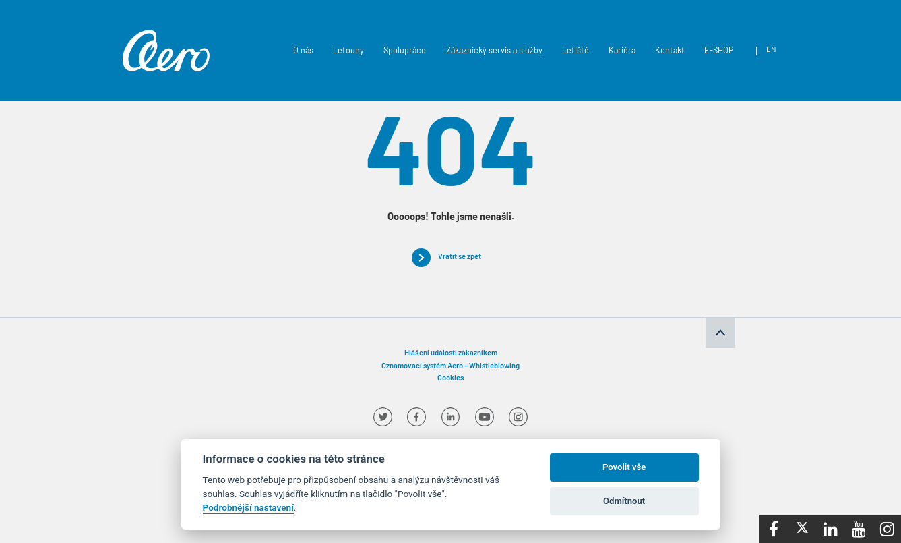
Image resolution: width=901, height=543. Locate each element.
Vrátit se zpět (459, 257)
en (771, 50)
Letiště (575, 51)
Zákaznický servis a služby (494, 51)
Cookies (450, 378)
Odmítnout (624, 501)
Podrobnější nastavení (248, 507)
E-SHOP (718, 51)
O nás (303, 51)
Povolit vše (624, 467)
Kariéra (622, 51)
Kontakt (670, 51)
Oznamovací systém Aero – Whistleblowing (450, 366)
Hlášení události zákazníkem (450, 354)
